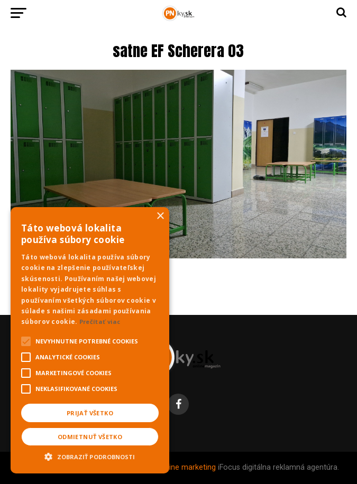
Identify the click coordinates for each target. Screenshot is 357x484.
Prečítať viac (100, 321)
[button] (90, 455)
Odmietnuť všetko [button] (90, 437)
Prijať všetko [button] (90, 413)
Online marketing (187, 467)
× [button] (160, 216)
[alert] (90, 340)
